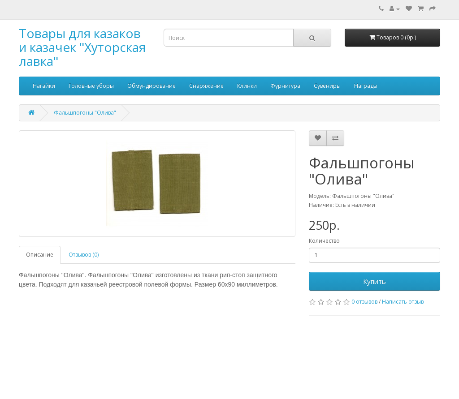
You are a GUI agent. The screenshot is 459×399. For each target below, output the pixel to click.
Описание (39, 254)
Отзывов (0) (84, 254)
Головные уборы (91, 86)
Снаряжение (206, 86)
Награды (365, 86)
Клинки (247, 86)
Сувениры (327, 86)
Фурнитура (285, 86)
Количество (324, 241)
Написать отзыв (403, 301)
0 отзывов (364, 301)
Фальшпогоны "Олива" (85, 112)
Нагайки (44, 86)
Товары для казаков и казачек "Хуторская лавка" (82, 47)
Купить (374, 281)
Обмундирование (151, 86)
